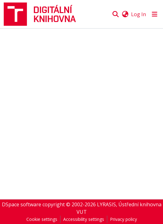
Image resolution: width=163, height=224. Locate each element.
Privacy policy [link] (123, 219)
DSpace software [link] (21, 204)
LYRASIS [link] (106, 204)
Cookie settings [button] (41, 219)
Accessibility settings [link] (83, 219)
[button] (42, 14)
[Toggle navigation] (154, 14)
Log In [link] (138, 14)
